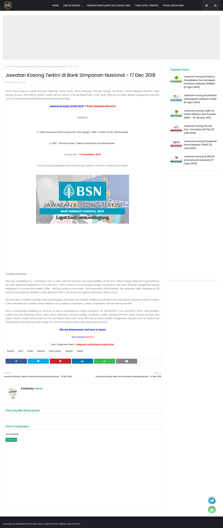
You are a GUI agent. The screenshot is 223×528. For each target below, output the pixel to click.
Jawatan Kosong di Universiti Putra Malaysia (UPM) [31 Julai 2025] (200, 145)
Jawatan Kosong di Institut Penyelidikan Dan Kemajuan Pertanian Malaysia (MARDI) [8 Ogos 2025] (199, 82)
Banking (16, 66)
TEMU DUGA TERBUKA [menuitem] (146, 5)
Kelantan (41, 351)
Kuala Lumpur (55, 351)
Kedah (30, 351)
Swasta (80, 351)
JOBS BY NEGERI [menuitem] (71, 5)
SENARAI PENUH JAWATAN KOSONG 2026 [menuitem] (108, 5)
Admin (38, 388)
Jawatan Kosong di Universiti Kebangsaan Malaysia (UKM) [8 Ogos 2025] (200, 99)
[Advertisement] (111, 37)
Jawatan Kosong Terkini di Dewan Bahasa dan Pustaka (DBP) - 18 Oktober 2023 (200, 114)
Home (8, 66)
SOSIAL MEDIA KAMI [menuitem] (173, 5)
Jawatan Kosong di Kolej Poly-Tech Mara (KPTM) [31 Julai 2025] (199, 129)
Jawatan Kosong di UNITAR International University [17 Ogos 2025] (199, 160)
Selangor (69, 351)
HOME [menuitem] (55, 5)
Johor (20, 351)
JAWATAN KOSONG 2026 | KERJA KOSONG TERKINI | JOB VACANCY (50, 523)
